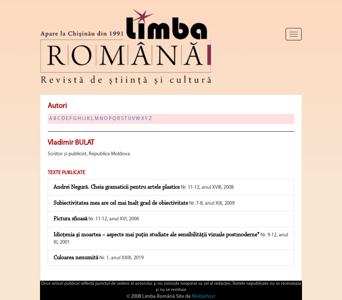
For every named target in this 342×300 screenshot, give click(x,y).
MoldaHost (203, 296)
